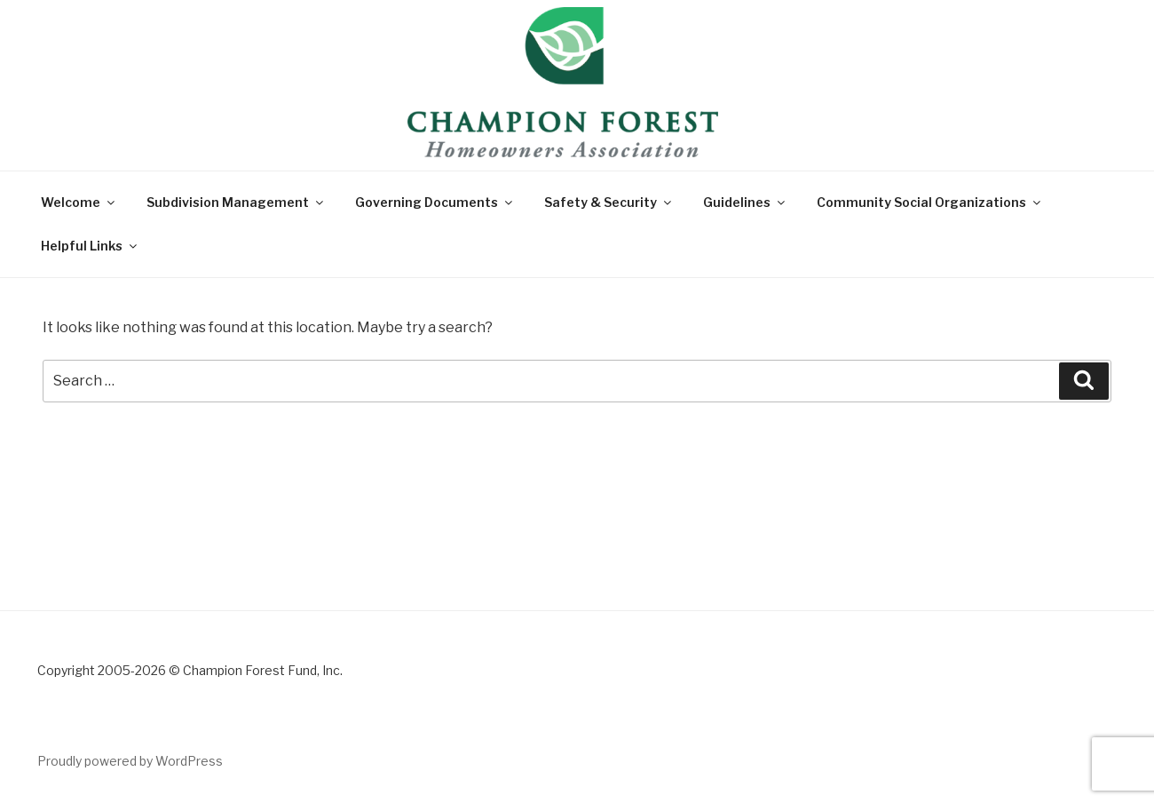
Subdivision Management (236, 202)
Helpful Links (90, 245)
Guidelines (745, 202)
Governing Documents (435, 202)
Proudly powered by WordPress (130, 760)
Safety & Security (609, 202)
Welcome (79, 202)
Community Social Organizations (930, 202)
